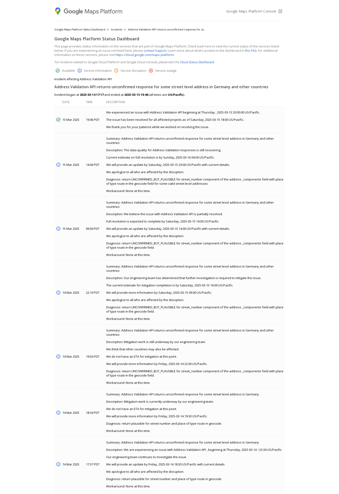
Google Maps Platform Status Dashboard (79, 29)
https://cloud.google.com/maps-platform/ (145, 55)
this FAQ (251, 50)
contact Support (155, 50)
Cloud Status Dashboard (197, 62)
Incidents (116, 29)
